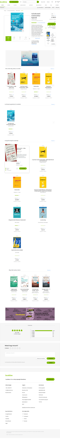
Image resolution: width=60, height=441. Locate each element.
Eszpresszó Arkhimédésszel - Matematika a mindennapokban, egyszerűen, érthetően (48, 87)
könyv (11, 72)
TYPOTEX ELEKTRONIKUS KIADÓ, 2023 (37, 20)
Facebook (25, 414)
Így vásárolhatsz (40, 7)
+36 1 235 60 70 (8, 387)
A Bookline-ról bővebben (27, 387)
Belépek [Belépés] (48, 1)
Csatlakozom (50, 379)
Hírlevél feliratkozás (43, 397)
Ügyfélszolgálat (48, 7)
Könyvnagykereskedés (26, 399)
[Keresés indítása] (38, 2)
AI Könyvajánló (14, 1)
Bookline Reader (42, 392)
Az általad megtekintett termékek (13, 104)
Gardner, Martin (11, 125)
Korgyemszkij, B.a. (24, 88)
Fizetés (7, 416)
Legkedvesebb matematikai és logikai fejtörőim (13, 290)
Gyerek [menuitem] (8, 5)
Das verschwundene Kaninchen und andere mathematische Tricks (25, 290)
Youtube (24, 421)
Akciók (53, 7)
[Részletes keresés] (21, 2)
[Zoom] (23, 30)
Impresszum (24, 394)
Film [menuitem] (51, 5)
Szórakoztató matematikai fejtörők (10, 124)
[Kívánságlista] (52, 2)
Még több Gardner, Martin (14, 270)
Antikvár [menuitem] (31, 5)
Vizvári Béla (17, 252)
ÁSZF (23, 404)
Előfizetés (57, 7)
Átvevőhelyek (8, 421)
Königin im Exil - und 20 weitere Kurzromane (46, 290)
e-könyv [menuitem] (15, 5)
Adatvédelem (24, 401)
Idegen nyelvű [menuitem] (38, 5)
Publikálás (51, 358)
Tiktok (24, 418)
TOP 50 (40, 401)
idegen (24, 275)
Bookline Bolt (8, 392)
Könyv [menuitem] (2, 5)
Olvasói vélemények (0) (41, 22)
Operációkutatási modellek (17, 250)
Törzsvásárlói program (43, 399)
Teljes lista (52, 68)
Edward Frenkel (11, 88)
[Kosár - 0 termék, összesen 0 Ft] (57, 2)
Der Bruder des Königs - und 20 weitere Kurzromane (35, 290)
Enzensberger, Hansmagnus (43, 222)
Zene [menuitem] (46, 5)
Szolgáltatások (9, 414)
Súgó (7, 423)
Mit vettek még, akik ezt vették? (13, 68)
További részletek (34, 44)
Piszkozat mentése (41, 358)
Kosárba (51, 24)
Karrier (23, 392)
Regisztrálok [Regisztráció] (43, 1)
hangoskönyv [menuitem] (23, 5)
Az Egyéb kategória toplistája (11, 140)
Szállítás (7, 418)
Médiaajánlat (24, 397)
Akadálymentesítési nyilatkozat (28, 407)
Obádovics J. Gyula (36, 88)
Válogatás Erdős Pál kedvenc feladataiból (17, 219)
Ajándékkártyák (42, 390)
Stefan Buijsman (48, 88)
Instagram (25, 416)
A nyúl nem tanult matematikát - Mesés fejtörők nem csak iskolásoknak (23, 87)
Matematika (36, 86)
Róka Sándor (17, 222)
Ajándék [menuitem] (57, 5)
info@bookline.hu (9, 390)
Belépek (50, 362)
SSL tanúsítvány (8, 432)
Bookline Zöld (25, 390)
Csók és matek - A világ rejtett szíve (11, 87)
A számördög (43, 219)
